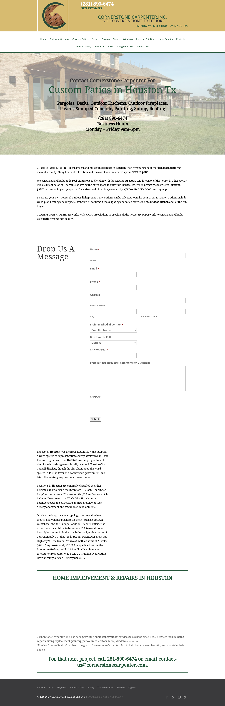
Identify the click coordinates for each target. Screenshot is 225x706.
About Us (99, 47)
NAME (93, 260)
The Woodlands (105, 687)
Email (94, 268)
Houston (41, 687)
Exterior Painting (145, 39)
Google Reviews (125, 47)
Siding (116, 39)
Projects (180, 39)
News (111, 47)
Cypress (132, 687)
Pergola (106, 39)
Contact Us (143, 47)
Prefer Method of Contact (106, 324)
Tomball (121, 687)
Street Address (97, 305)
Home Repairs (165, 39)
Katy (51, 687)
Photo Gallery (83, 47)
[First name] (137, 255)
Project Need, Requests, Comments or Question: (120, 362)
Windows (128, 39)
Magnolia (61, 687)
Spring (90, 687)
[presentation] (114, 406)
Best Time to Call (100, 337)
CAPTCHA (95, 396)
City (92, 316)
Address (95, 295)
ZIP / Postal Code (148, 316)
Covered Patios (80, 39)
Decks (95, 39)
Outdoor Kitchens (59, 39)
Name (95, 249)
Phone (95, 281)
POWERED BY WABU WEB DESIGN (105, 697)
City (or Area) (99, 349)
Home (43, 39)
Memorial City (77, 687)
